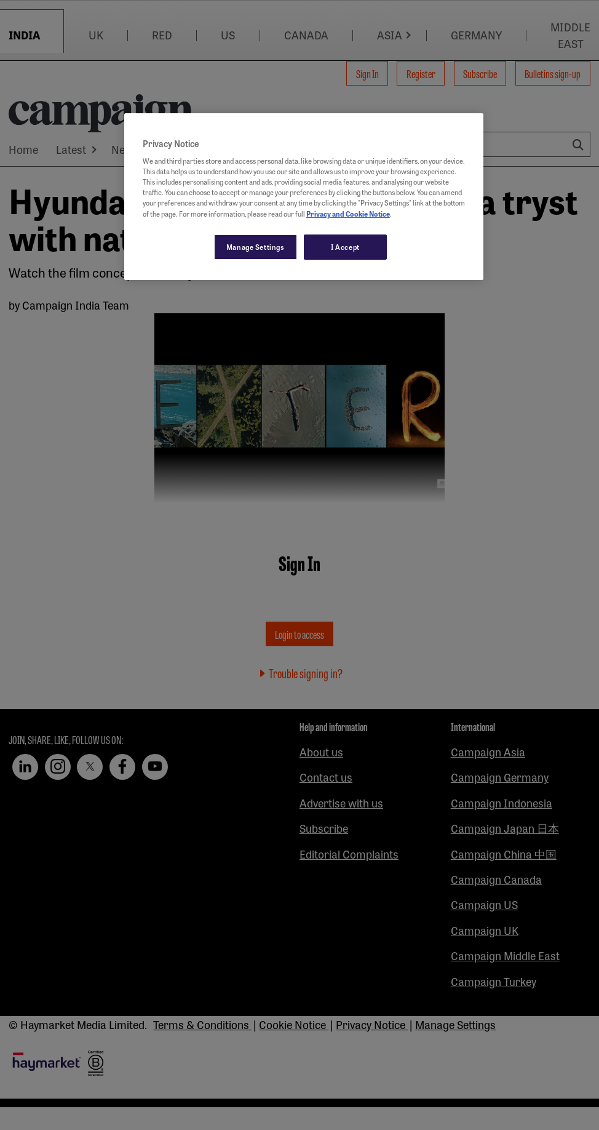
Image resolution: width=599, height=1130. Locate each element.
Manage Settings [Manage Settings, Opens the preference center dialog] (255, 247)
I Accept (345, 247)
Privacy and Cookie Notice (348, 213)
